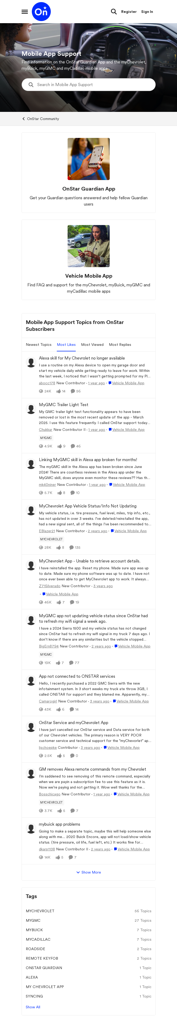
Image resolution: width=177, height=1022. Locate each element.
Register (129, 11)
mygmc (33, 920)
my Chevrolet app (45, 987)
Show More (88, 872)
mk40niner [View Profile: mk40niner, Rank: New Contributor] (47, 484)
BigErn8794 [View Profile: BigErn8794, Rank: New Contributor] (49, 646)
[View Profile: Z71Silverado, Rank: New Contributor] (31, 565)
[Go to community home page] (41, 11)
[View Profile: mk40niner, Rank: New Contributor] (31, 463)
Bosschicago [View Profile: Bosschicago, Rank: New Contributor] (49, 794)
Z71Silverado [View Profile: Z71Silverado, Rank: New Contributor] (49, 586)
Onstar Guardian (44, 968)
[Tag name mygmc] (46, 438)
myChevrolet (40, 911)
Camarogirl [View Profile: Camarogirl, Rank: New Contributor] (48, 701)
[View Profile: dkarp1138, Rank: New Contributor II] (31, 828)
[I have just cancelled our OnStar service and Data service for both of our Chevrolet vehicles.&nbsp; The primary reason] (95, 735)
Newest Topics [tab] (39, 344)
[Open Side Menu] (25, 12)
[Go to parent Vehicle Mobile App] (125, 383)
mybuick (34, 930)
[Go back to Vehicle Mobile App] (88, 275)
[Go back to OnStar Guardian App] (88, 188)
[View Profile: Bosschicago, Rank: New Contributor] (31, 773)
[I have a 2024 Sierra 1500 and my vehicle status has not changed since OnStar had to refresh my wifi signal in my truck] (95, 634)
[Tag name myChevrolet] (51, 539)
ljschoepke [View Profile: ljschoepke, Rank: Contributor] (48, 747)
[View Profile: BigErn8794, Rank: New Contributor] (31, 620)
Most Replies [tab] (120, 344)
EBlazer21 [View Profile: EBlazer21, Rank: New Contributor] (47, 531)
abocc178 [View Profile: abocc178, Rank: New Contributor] (47, 383)
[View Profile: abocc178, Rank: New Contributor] (31, 362)
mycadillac (38, 939)
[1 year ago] (95, 383)
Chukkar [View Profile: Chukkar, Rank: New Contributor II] (45, 429)
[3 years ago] (102, 586)
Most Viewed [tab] (92, 344)
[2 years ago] (96, 531)
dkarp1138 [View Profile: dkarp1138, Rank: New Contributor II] (47, 849)
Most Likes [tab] (66, 344)
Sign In (147, 11)
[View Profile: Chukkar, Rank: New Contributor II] (31, 408)
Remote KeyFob (42, 958)
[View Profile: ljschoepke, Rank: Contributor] (31, 726)
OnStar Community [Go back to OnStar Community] (40, 119)
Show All (33, 1007)
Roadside (35, 949)
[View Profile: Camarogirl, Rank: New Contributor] (31, 680)
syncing (34, 996)
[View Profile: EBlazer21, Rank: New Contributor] (31, 510)
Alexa (32, 977)
